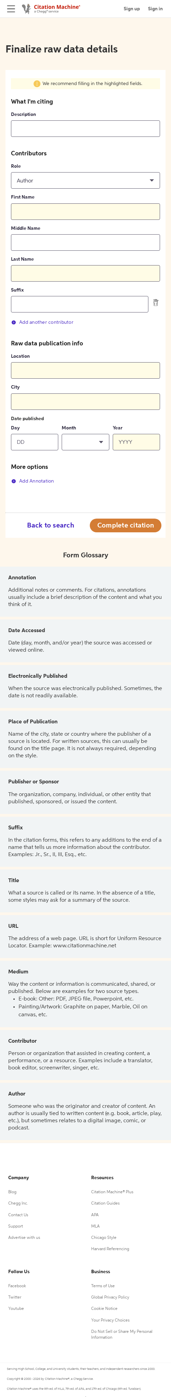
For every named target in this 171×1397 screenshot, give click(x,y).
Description (23, 114)
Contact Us (18, 1215)
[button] (85, 180)
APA (95, 1215)
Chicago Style (104, 1238)
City (15, 387)
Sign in (155, 9)
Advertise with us (24, 1238)
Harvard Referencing (110, 1249)
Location (20, 356)
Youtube (16, 1309)
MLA (95, 1226)
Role (16, 166)
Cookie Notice (104, 1309)
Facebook (17, 1286)
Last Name (22, 259)
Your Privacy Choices (110, 1320)
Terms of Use (103, 1286)
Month (69, 428)
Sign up (132, 9)
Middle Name (25, 228)
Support (15, 1226)
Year (117, 428)
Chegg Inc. (18, 1203)
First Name (23, 197)
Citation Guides (105, 1203)
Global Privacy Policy (110, 1297)
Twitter (14, 1297)
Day (15, 428)
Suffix (17, 290)
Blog (12, 1192)
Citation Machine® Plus (112, 1192)
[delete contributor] (156, 302)
